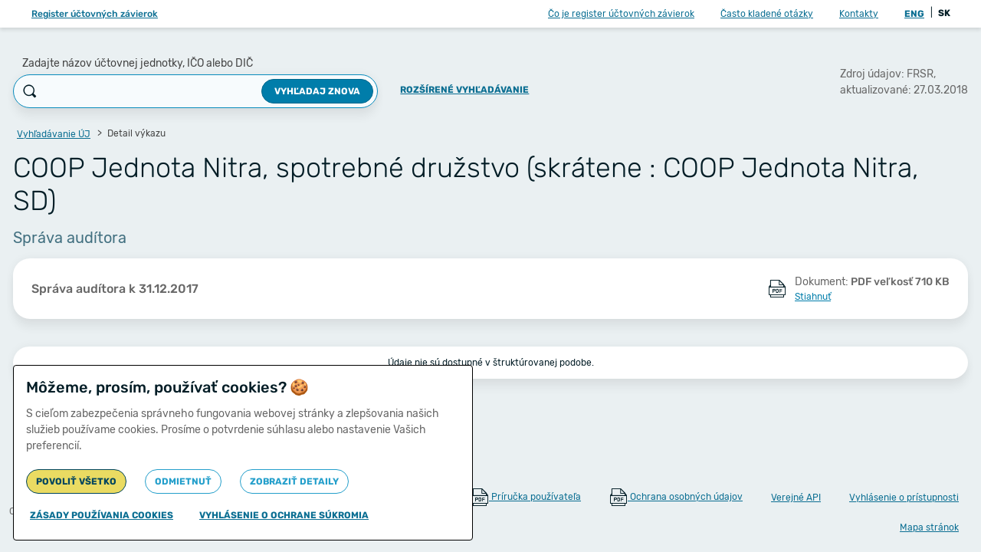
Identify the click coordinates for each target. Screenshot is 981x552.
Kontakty (858, 13)
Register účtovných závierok (94, 13)
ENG (914, 13)
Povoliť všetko (76, 481)
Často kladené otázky (766, 13)
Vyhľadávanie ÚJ (53, 134)
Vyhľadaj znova (317, 91)
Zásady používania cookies (101, 515)
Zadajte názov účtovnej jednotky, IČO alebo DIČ (137, 63)
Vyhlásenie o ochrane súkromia (284, 515)
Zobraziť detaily (294, 481)
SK (944, 13)
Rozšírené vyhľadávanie (464, 89)
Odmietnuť (183, 481)
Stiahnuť (813, 296)
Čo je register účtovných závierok (621, 13)
